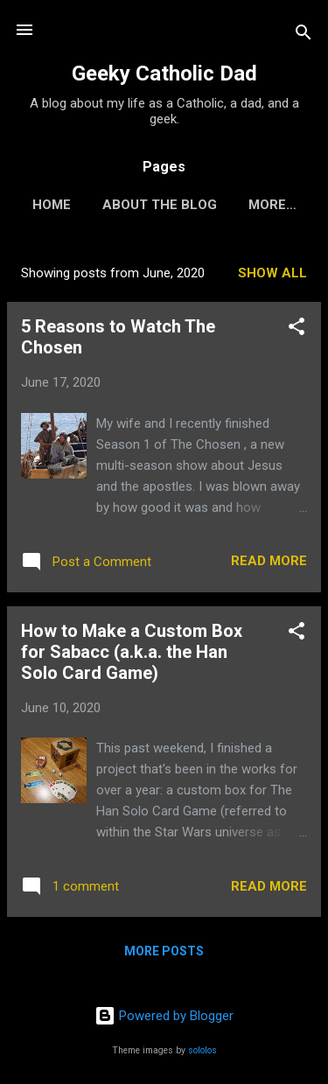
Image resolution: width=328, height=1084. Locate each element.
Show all (272, 273)
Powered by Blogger (164, 1016)
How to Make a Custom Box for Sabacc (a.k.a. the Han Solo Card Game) (131, 651)
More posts (164, 951)
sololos (202, 1050)
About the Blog (159, 205)
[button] (296, 329)
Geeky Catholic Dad (164, 73)
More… (272, 205)
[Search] (303, 35)
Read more (269, 561)
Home (51, 205)
